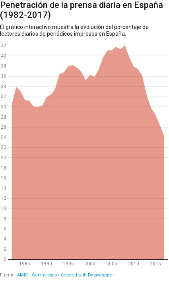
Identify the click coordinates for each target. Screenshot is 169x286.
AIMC (22, 275)
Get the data (44, 275)
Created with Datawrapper (87, 275)
